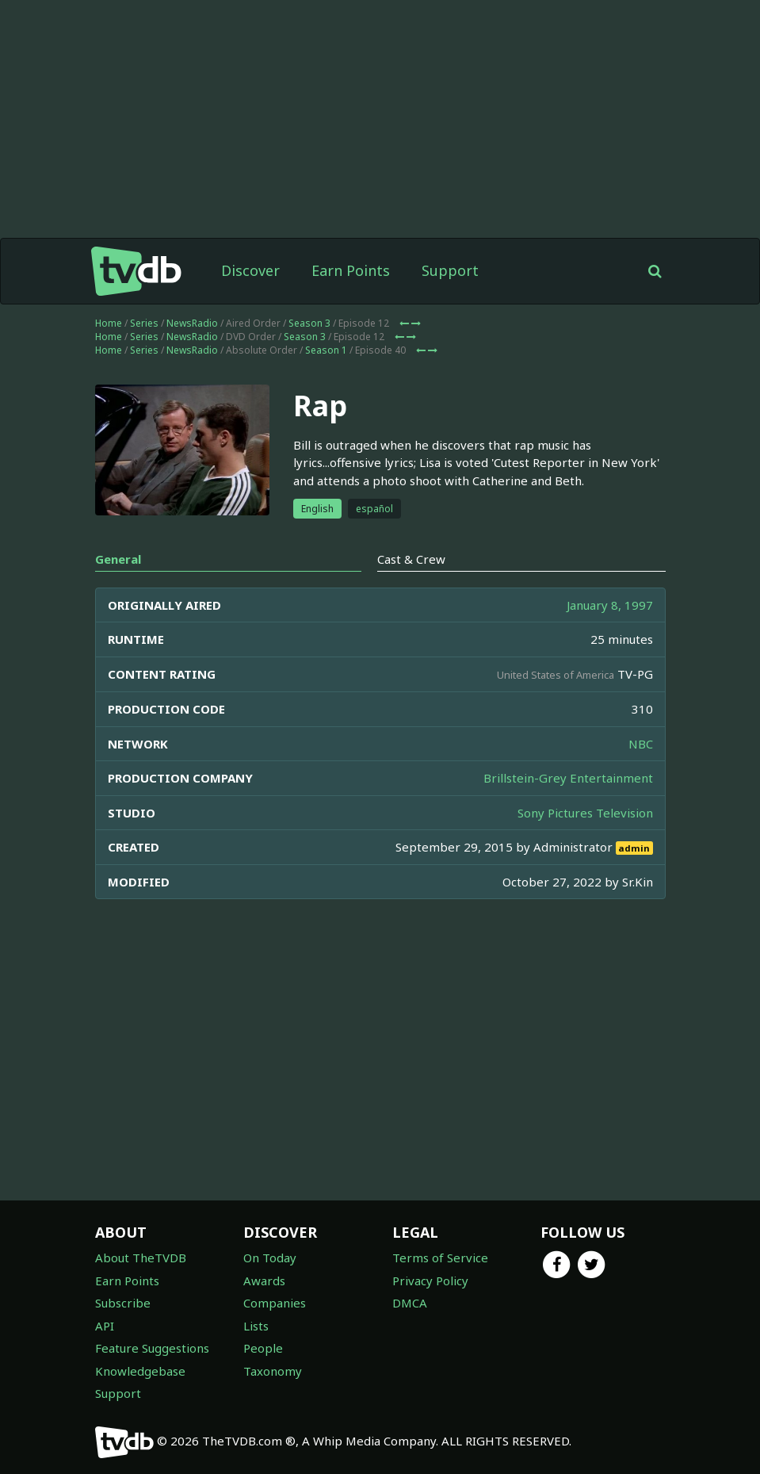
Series (144, 323)
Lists (256, 1326)
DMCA (409, 1303)
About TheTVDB (140, 1257)
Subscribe (123, 1303)
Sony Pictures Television (585, 813)
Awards (264, 1280)
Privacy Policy (430, 1280)
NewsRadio (192, 323)
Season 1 (326, 350)
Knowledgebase (140, 1371)
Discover (250, 270)
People (263, 1348)
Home (108, 323)
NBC (640, 744)
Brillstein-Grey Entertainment (568, 778)
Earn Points (350, 270)
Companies (274, 1303)
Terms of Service (440, 1257)
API (104, 1326)
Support (450, 270)
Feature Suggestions (152, 1348)
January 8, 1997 (610, 605)
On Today (269, 1257)
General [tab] (118, 559)
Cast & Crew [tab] (411, 559)
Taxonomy (272, 1371)
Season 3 (309, 323)
